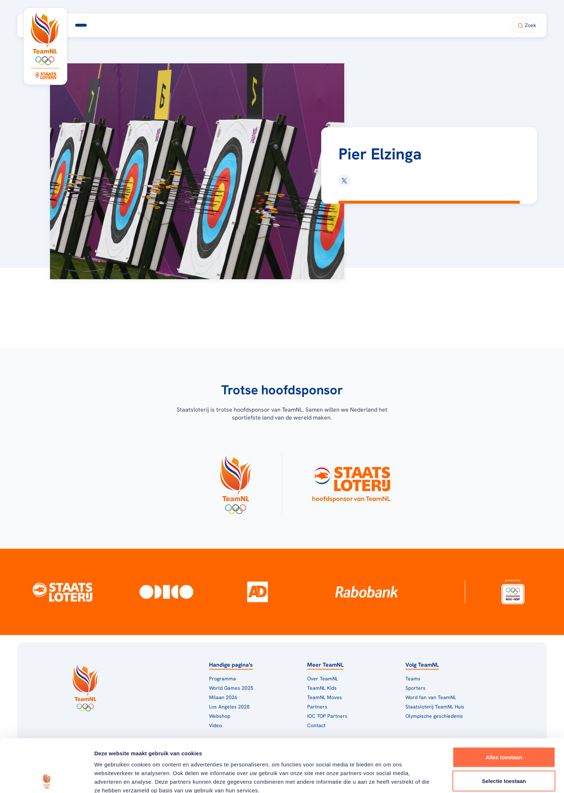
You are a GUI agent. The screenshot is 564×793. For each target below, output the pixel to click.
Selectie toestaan (504, 728)
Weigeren (504, 751)
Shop (354, 25)
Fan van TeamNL (312, 25)
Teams (412, 678)
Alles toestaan (504, 704)
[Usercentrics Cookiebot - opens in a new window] (46, 779)
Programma (155, 25)
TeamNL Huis (258, 25)
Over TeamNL (322, 678)
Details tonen (389, 779)
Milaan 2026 (205, 25)
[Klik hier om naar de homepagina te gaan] (45, 38)
